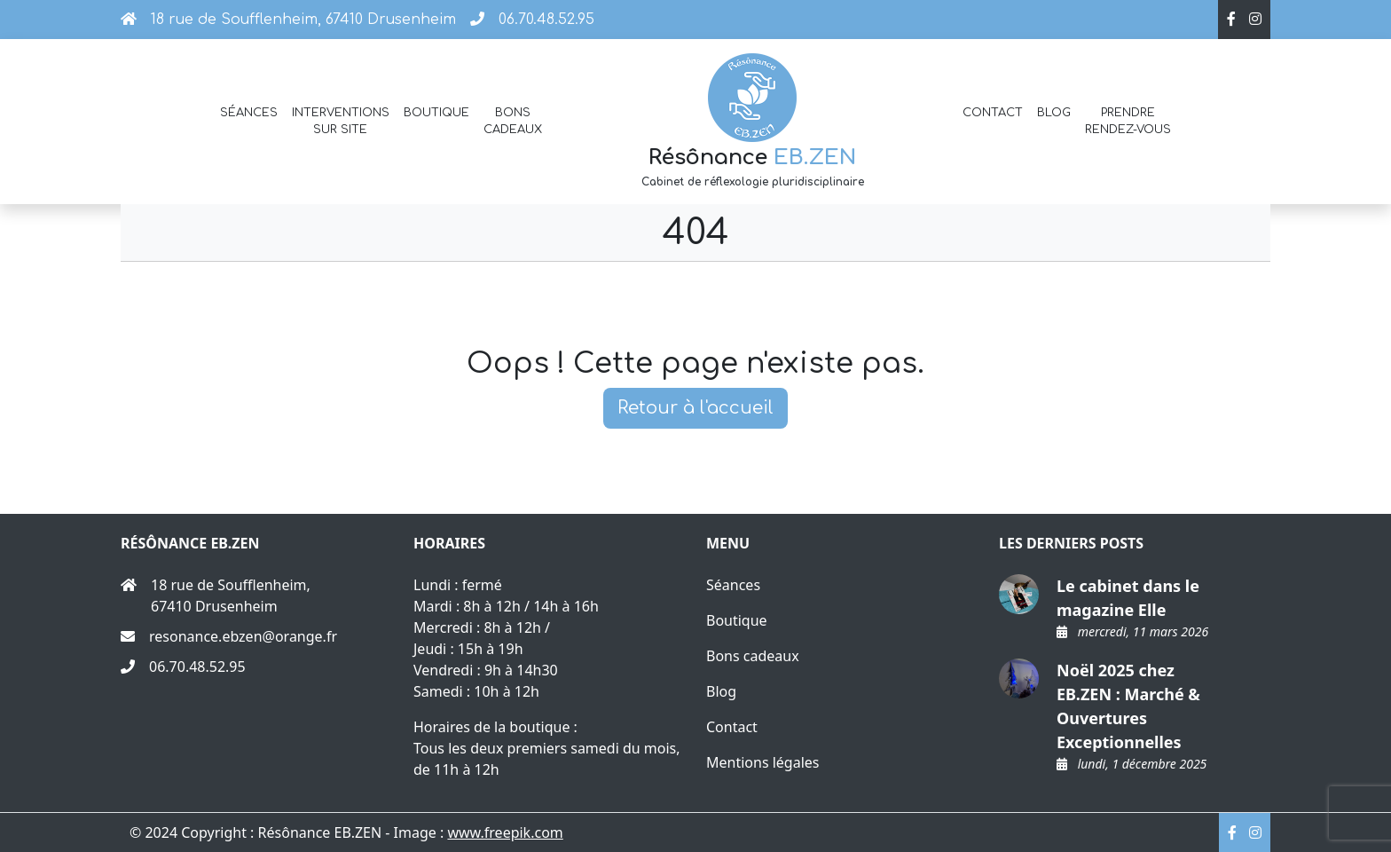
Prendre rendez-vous (1128, 121)
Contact (993, 112)
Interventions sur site (340, 121)
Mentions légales (763, 762)
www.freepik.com (504, 832)
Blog (1054, 112)
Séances (249, 112)
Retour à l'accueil (695, 408)
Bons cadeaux (512, 121)
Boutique (436, 112)
